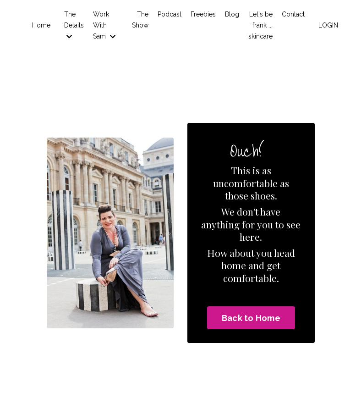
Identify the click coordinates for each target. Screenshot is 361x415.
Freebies (203, 14)
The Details (74, 25)
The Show (140, 20)
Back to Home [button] (251, 318)
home (233, 265)
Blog (232, 14)
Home (41, 25)
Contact (293, 14)
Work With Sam (104, 25)
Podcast (169, 14)
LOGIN (328, 25)
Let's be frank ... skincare (260, 25)
